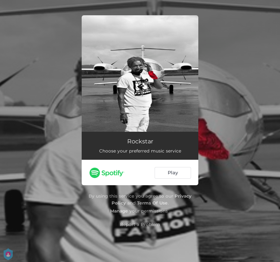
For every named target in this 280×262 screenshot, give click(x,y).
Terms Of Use (152, 203)
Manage (119, 211)
